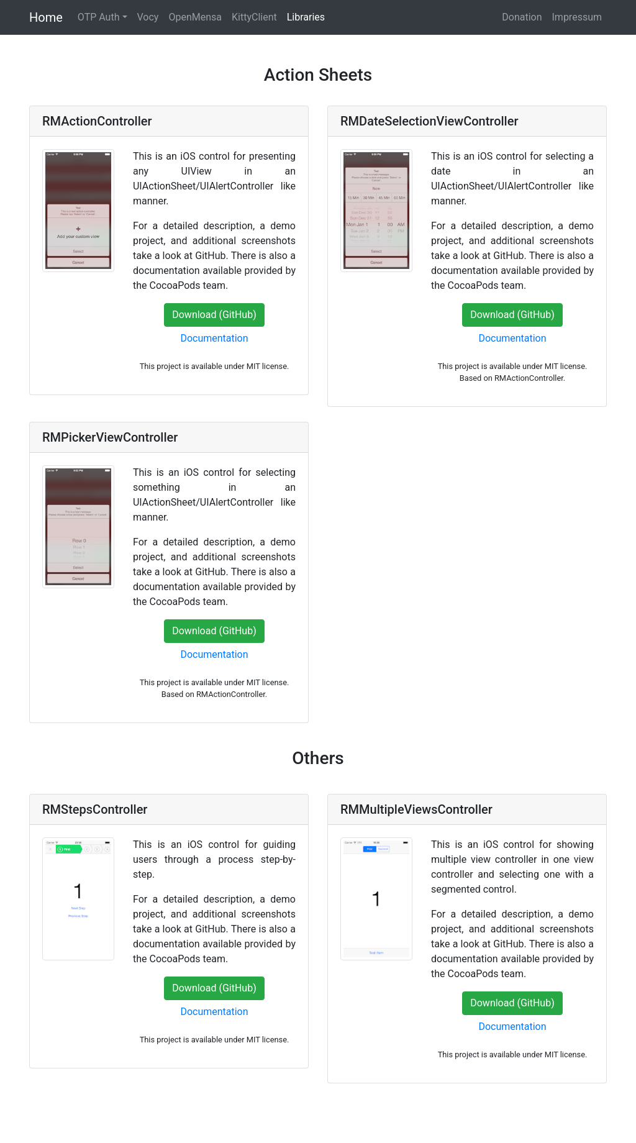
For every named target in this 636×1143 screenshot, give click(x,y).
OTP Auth (99, 17)
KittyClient (254, 17)
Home (46, 17)
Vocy (148, 17)
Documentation (214, 338)
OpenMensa (195, 17)
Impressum (577, 17)
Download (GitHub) (214, 315)
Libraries (306, 17)
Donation (522, 17)
